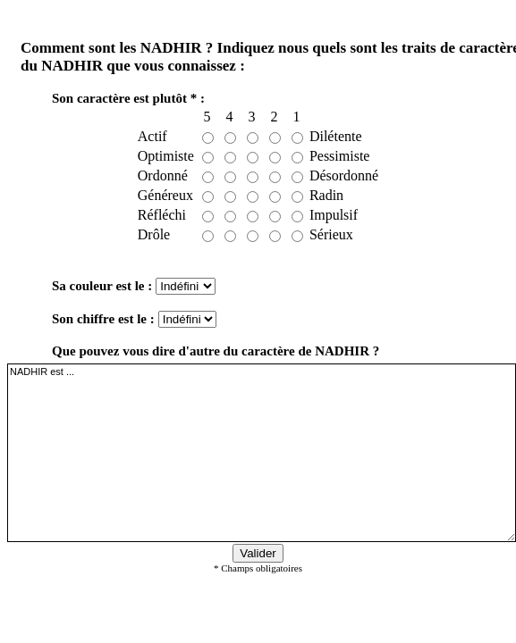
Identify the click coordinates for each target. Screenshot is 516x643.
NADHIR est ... (261, 452)
